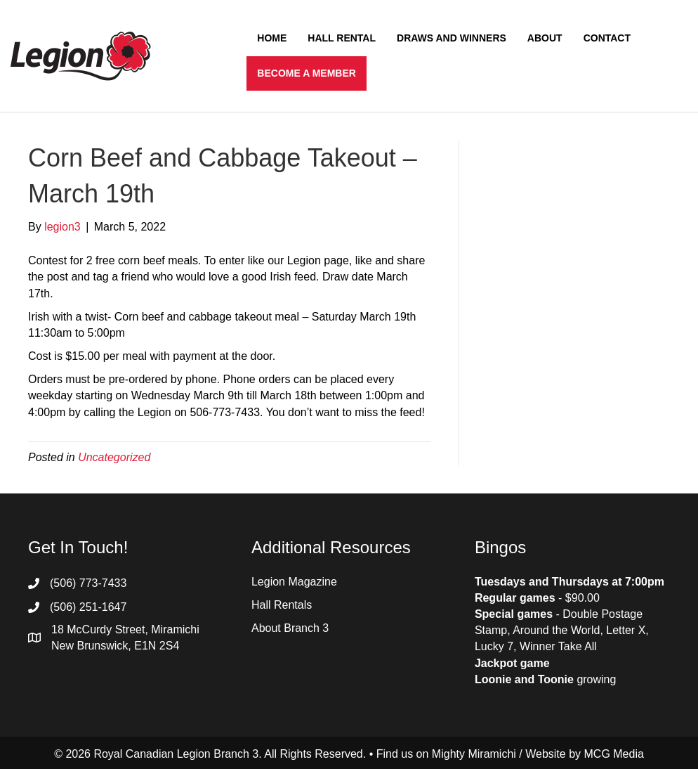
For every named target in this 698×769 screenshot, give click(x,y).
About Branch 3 (290, 628)
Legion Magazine (294, 582)
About (544, 38)
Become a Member (306, 73)
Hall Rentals (281, 605)
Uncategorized (114, 457)
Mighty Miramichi (474, 754)
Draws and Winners (451, 38)
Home (272, 38)
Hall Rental (342, 38)
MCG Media (614, 754)
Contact (607, 38)
